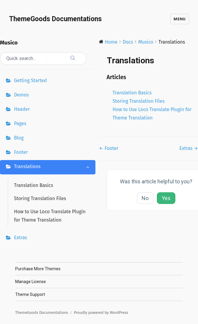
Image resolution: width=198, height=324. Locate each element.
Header (53, 110)
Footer (53, 153)
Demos (53, 95)
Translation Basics (33, 185)
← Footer (108, 148)
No (145, 198)
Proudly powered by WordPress (101, 312)
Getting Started (53, 81)
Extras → (189, 148)
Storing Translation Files (40, 198)
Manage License (30, 281)
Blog (53, 138)
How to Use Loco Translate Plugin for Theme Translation (50, 216)
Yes (166, 198)
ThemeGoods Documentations (55, 19)
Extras (53, 238)
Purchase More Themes (38, 268)
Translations (53, 167)
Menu (179, 19)
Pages (53, 124)
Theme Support (30, 294)
